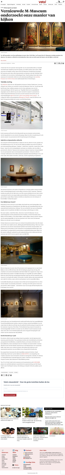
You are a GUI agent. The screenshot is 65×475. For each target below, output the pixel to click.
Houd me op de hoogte (10, 395)
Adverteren (27, 454)
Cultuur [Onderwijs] (3, 461)
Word (26, 452)
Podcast (60, 4)
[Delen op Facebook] (55, 63)
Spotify (14, 461)
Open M (12, 95)
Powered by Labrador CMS (32, 473)
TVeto (55, 4)
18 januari (5, 84)
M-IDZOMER (36, 362)
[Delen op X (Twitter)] (57, 63)
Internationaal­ (4, 459)
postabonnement (26, 457)
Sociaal (23, 4)
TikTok (14, 457)
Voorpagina (3, 4)
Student (28, 4)
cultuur (11, 372)
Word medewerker (59, 2)
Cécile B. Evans (11, 78)
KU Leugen (4, 464)
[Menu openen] (1, 2)
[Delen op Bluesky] (63, 63)
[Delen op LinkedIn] (59, 63)
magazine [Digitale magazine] (27, 464)
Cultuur (45, 4)
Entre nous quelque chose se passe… (29, 95)
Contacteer (27, 458)
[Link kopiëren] (61, 63)
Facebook (14, 454)
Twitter (14, 459)
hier (40, 462)
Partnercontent (5, 467)
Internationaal (35, 4)
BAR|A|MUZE (25, 353)
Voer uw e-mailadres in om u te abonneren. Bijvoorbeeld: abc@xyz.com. (16, 391)
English (3, 466)
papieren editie (28, 468)
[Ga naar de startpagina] (42, 2)
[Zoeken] (63, 1)
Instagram (15, 456)
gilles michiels (4, 372)
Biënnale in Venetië (24, 97)
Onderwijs (18, 4)
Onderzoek (50, 4)
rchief (24, 466)
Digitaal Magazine (11, 4)
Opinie (40, 4)
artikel (16, 372)
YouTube (14, 460)
